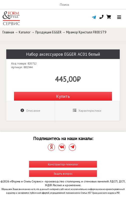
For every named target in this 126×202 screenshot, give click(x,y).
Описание (30, 110)
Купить (63, 96)
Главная (8, 32)
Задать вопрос (63, 173)
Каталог (25, 32)
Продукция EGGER (48, 32)
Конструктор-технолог (63, 164)
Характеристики (87, 110)
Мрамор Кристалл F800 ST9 (86, 32)
